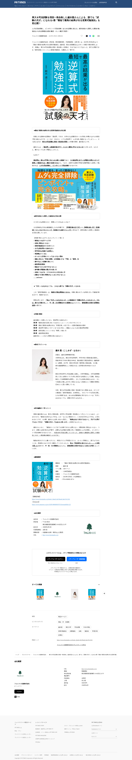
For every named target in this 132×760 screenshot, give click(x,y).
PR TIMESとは (18, 727)
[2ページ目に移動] (99, 584)
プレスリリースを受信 (90, 2)
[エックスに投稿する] (86, 36)
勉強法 (87, 631)
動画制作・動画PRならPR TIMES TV (44, 729)
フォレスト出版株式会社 (39, 654)
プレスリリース (26, 654)
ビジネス (80, 6)
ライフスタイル (71, 6)
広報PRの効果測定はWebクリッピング (45, 739)
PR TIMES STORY (39, 725)
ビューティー (51, 6)
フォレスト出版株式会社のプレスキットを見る (71, 645)
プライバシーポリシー (26, 755)
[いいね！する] (81, 36)
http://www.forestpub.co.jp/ (89, 669)
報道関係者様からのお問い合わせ (59, 755)
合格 (80, 631)
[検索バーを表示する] (116, 2)
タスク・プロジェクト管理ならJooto (73, 725)
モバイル (30, 6)
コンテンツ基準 (38, 755)
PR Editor (37, 742)
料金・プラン (18, 731)
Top (15, 6)
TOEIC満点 (86, 627)
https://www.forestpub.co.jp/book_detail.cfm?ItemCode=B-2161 (51, 499)
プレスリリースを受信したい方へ (23, 734)
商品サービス (62, 616)
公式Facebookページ (97, 725)
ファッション (61, 6)
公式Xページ (95, 733)
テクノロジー (22, 6)
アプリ (37, 6)
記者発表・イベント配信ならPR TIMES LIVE (46, 732)
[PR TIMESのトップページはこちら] (35, 2)
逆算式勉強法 (62, 631)
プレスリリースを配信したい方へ (23, 737)
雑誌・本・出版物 (63, 622)
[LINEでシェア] (93, 36)
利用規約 (46, 755)
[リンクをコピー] (98, 36)
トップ (17, 654)
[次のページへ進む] (104, 593)
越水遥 (60, 627)
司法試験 (77, 627)
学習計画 (95, 631)
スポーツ (92, 6)
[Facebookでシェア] (90, 36)
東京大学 (68, 627)
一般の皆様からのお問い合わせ (92, 755)
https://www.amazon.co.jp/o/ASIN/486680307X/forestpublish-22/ (51, 504)
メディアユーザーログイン (55, 559)
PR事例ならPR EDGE (69, 732)
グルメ (86, 6)
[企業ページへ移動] (20, 674)
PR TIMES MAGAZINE (40, 735)
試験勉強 (72, 631)
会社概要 (17, 755)
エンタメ (43, 6)
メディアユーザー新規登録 (76, 559)
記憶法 (60, 635)
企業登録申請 (103, 2)
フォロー (19, 691)
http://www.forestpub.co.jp (50, 535)
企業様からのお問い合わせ (76, 755)
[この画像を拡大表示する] (40, 594)
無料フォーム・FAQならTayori (71, 729)
